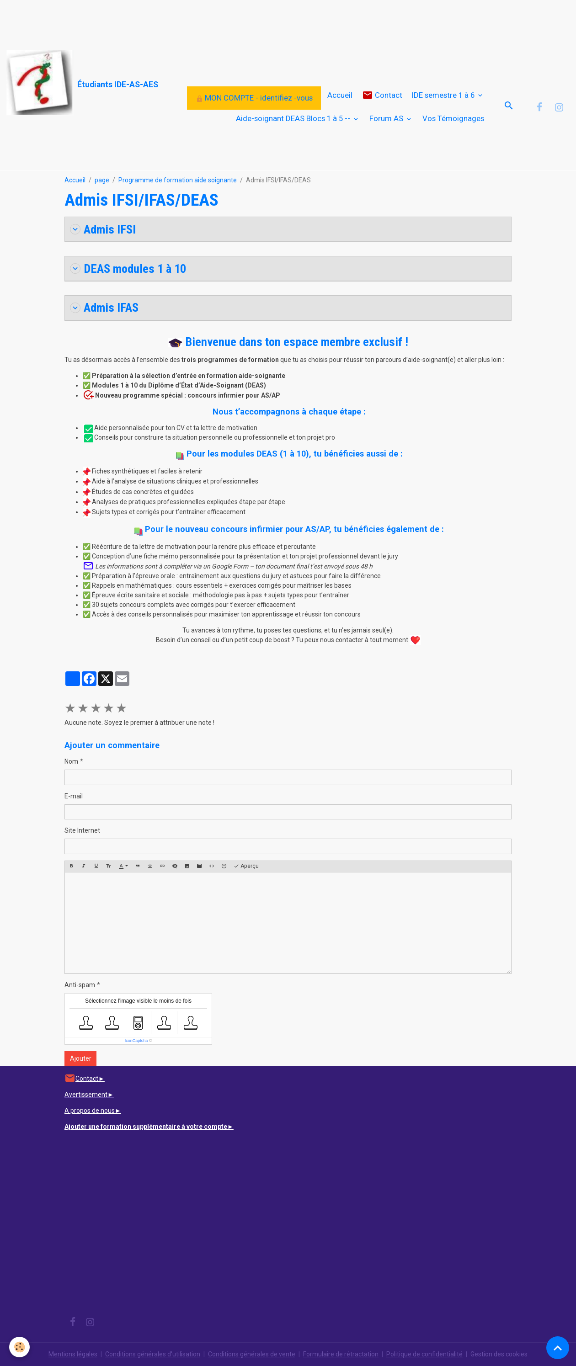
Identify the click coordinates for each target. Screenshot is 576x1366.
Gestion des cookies (499, 1354)
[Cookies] (19, 1347)
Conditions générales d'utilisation (152, 1354)
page (102, 180)
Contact (382, 95)
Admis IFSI (103, 229)
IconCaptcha (136, 1040)
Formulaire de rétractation (341, 1354)
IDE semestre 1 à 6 (444, 95)
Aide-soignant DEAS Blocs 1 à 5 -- (294, 118)
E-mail (73, 796)
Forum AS (387, 118)
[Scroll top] (557, 1347)
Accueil (339, 95)
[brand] (59, 83)
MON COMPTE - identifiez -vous (254, 97)
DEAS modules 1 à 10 (128, 268)
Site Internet (82, 830)
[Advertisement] (166, 20)
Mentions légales (72, 1354)
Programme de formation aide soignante (177, 180)
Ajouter (80, 1058)
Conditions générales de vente (251, 1354)
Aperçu (246, 866)
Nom (71, 761)
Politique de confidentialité (424, 1354)
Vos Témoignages (453, 118)
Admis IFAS (104, 307)
